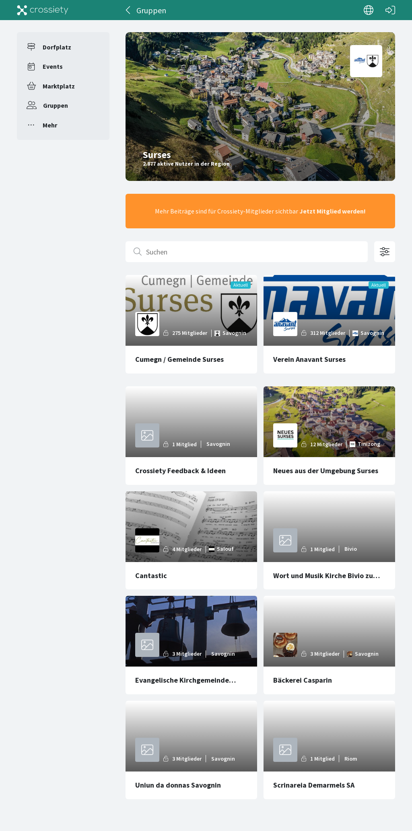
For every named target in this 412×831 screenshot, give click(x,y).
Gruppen (55, 105)
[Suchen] (247, 251)
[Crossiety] (42, 10)
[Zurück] (128, 10)
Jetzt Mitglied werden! (332, 211)
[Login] (390, 10)
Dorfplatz (57, 47)
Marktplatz (59, 86)
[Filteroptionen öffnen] (384, 251)
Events (53, 66)
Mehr (50, 125)
